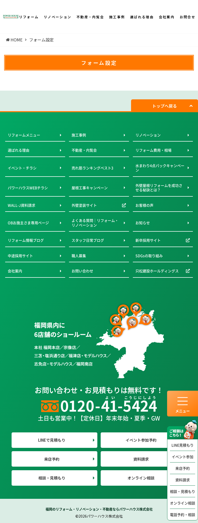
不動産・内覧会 (84, 150)
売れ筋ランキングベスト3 (92, 167)
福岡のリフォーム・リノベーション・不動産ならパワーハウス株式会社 (99, 509)
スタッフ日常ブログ (88, 240)
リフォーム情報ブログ (26, 240)
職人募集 (79, 255)
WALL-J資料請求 (21, 205)
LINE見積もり (182, 445)
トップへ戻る (164, 106)
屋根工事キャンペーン (90, 187)
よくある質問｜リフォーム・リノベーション (95, 223)
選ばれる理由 (18, 150)
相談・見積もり (182, 491)
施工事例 (79, 134)
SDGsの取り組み (149, 255)
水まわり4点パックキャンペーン (159, 168)
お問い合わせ (82, 270)
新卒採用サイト (148, 240)
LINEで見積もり (51, 440)
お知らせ (142, 222)
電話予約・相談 (182, 514)
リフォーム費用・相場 (153, 150)
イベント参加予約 (141, 440)
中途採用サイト (20, 255)
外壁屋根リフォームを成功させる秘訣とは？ (158, 188)
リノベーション (148, 134)
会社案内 (15, 270)
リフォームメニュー (24, 134)
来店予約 (182, 468)
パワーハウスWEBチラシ (28, 187)
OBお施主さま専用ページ (28, 222)
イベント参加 (182, 456)
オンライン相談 (182, 502)
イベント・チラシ (22, 167)
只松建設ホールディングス (157, 270)
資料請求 (182, 479)
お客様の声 (144, 205)
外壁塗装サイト (84, 205)
